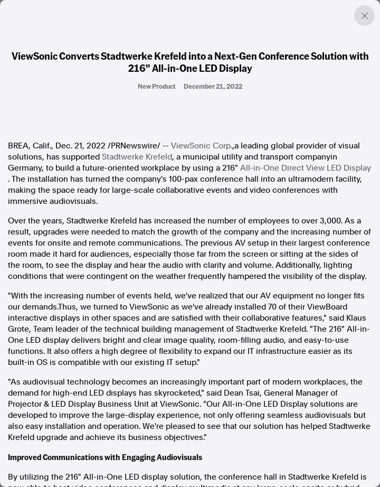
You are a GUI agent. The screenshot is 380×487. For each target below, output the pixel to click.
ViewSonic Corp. (201, 146)
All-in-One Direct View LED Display (305, 168)
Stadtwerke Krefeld (137, 157)
